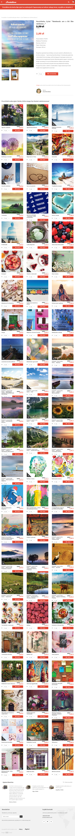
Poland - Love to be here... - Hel (32, 391)
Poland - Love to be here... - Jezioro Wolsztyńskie (57, 392)
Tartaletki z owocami (7, 625)
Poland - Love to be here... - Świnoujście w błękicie (8, 479)
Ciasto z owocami (32, 273)
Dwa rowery (55, 273)
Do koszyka (51, 74)
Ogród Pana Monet (32, 127)
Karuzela (54, 156)
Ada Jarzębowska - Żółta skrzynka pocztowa (33, 508)
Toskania (4, 215)
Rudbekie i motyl (31, 742)
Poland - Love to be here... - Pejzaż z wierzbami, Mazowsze (8, 450)
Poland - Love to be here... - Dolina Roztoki (33, 450)
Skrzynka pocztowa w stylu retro (8, 713)
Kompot (4, 273)
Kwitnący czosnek (7, 156)
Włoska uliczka (56, 771)
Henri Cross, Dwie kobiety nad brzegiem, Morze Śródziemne (8, 538)
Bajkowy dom (30, 771)
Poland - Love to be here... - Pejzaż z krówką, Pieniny (59, 596)
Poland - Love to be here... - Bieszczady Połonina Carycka (7, 567)
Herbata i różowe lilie (58, 625)
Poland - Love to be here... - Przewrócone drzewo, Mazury (32, 596)
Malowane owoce (57, 478)
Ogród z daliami (6, 127)
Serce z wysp (55, 215)
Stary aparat (55, 654)
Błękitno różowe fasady (33, 332)
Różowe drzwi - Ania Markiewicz (7, 772)
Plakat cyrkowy (31, 537)
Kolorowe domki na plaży (32, 303)
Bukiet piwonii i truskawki (31, 713)
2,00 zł (21, 128)
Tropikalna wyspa (57, 186)
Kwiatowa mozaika (7, 742)
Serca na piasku (31, 186)
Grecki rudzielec (6, 186)
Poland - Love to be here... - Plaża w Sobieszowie (57, 538)
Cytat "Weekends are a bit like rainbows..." (29, 17)
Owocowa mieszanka (58, 244)
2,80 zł (46, 186)
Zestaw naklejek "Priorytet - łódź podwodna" (31, 216)
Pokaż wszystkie (67, 782)
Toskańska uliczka (7, 654)
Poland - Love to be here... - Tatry (32, 420)
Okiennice (54, 742)
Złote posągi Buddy (32, 683)
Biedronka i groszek (32, 361)
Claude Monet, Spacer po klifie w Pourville (58, 508)
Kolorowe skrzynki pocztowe (57, 684)
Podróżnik (4, 244)
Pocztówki (4, 17)
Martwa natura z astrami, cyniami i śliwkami (57, 714)
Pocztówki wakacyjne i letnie (13, 17)
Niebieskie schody (57, 332)
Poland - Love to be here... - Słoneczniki (57, 420)
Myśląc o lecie (30, 478)
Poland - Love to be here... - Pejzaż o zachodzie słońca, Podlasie (32, 568)
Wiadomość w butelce (8, 303)
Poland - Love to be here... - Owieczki (7, 596)
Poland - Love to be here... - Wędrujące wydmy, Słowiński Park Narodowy (8, 392)
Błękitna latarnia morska (56, 128)
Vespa (3, 332)
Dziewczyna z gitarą (57, 303)
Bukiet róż (29, 654)
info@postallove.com (47, 817)
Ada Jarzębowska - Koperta (7, 508)
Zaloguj (37, 85)
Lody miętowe (31, 244)
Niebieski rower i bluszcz (8, 683)
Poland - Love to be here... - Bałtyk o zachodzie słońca (57, 450)
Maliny (28, 625)
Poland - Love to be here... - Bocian (57, 567)
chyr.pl (8, 832)
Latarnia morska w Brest (8, 361)
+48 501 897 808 (46, 815)
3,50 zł (43, 185)
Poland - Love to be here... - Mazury (57, 362)
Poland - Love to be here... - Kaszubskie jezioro (7, 421)
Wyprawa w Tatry (31, 156)
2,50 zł (18, 126)
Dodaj (17, 130)
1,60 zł (46, 216)
